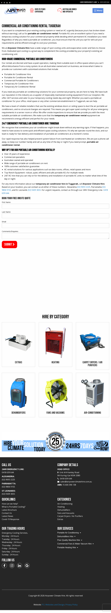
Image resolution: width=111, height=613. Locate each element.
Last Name (6, 212)
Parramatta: (28, 488)
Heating (61, 509)
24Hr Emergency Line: (28, 474)
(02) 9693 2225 (83, 187)
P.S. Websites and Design (53, 607)
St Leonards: (28, 495)
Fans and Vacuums (65, 516)
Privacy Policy (71, 607)
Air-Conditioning (64, 506)
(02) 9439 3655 (34, 190)
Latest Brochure (9, 513)
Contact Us (7, 516)
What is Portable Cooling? (13, 509)
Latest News (7, 519)
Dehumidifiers (63, 513)
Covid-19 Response (10, 522)
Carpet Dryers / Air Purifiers (70, 519)
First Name (6, 202)
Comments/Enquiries (10, 231)
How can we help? (10, 506)
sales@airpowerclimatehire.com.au (76, 484)
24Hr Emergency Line (94, 2)
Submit (9, 244)
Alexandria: (28, 481)
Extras (60, 522)
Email (4, 221)
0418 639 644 (64, 481)
